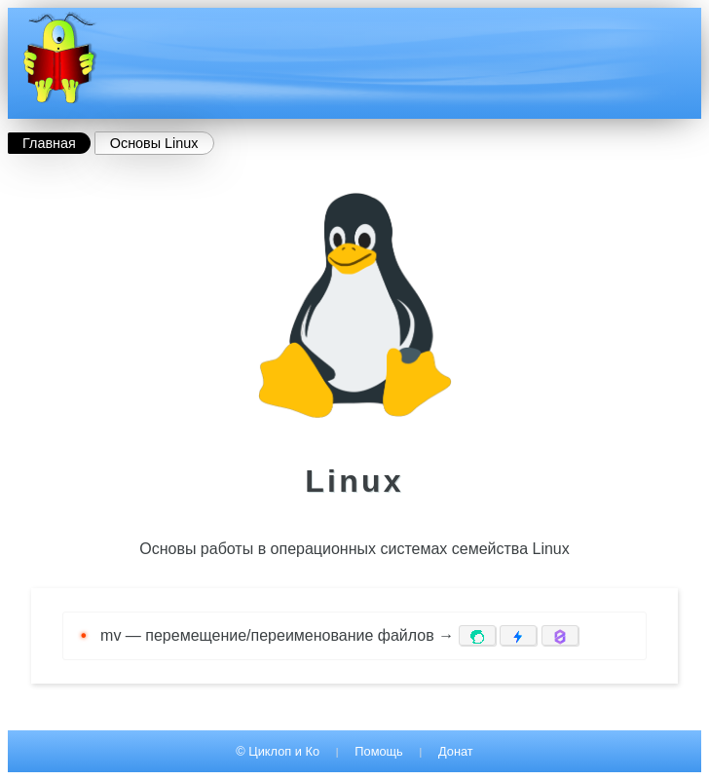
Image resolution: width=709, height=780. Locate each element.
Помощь (378, 751)
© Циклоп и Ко (277, 751)
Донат (455, 751)
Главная (49, 143)
